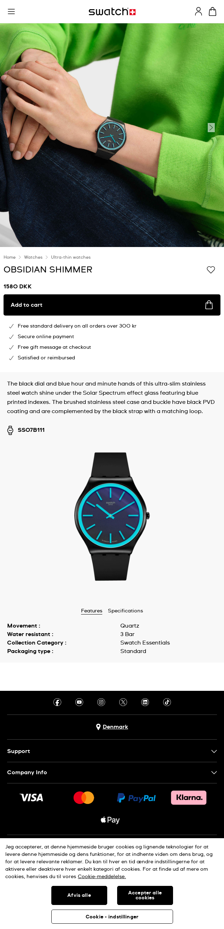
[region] (112, 883)
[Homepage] (112, 11)
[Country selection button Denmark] (112, 727)
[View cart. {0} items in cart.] (212, 11)
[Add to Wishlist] (211, 269)
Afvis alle (79, 895)
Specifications (125, 610)
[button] (11, 11)
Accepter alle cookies (145, 895)
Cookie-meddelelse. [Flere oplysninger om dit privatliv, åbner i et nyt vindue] (102, 876)
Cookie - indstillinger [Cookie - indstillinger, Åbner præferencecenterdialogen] (112, 917)
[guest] (198, 11)
